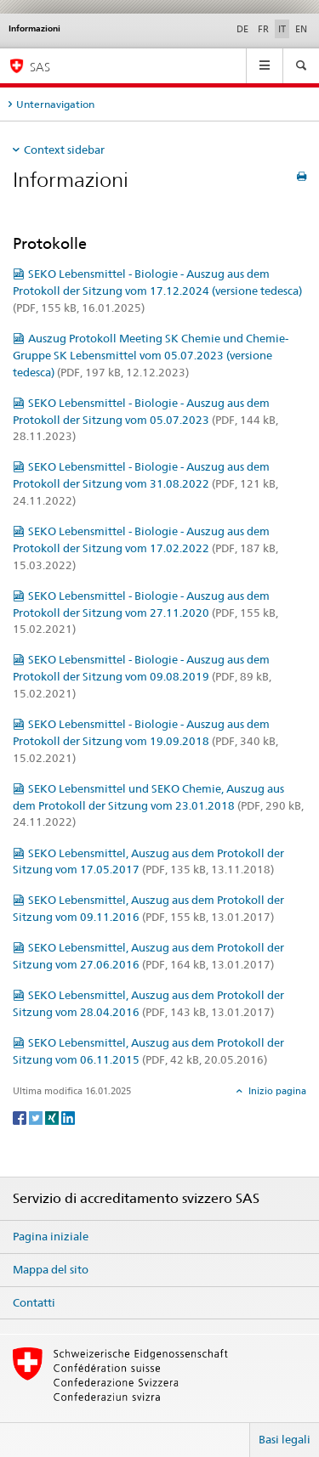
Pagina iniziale (50, 1236)
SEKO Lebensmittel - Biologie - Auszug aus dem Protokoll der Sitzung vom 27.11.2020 (145, 612)
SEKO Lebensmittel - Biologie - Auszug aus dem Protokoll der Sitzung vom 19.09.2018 (145, 741)
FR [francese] (263, 29)
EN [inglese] (301, 29)
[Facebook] (21, 1116)
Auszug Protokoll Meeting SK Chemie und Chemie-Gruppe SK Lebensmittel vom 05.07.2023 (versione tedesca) (150, 355)
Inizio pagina (276, 1091)
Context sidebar (64, 149)
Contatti (34, 1302)
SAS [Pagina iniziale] (40, 66)
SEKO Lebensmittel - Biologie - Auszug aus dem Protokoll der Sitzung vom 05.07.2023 (145, 419)
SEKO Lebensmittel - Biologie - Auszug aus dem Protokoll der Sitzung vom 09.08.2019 (142, 676)
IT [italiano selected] (282, 29)
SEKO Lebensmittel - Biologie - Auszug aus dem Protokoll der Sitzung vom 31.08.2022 (145, 483)
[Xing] (53, 1116)
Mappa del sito (50, 1269)
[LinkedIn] (68, 1116)
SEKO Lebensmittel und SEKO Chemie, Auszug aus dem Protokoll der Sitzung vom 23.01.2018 (158, 805)
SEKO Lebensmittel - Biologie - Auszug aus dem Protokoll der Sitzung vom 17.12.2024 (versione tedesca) (157, 290)
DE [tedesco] (242, 29)
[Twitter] (37, 1116)
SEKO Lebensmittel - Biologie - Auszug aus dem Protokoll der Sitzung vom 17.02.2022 (145, 548)
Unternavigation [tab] (55, 104)
